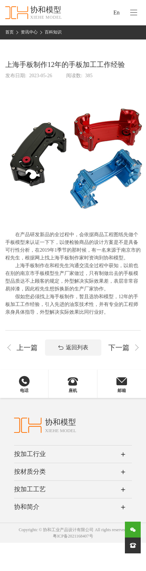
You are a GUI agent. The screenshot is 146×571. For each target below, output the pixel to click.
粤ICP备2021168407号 (73, 536)
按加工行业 (30, 454)
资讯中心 (29, 32)
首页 (9, 32)
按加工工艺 (30, 489)
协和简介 (26, 506)
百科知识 (53, 32)
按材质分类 (30, 471)
